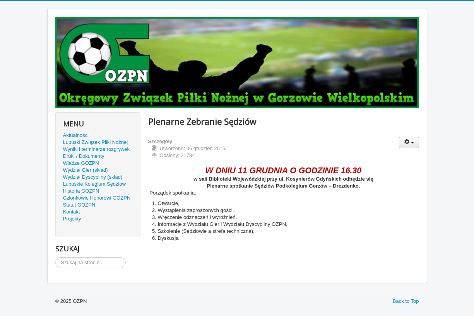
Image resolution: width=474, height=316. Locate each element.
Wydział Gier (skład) (85, 170)
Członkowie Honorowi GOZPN (97, 198)
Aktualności (76, 135)
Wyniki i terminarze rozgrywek (96, 149)
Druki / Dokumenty (83, 156)
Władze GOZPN (81, 163)
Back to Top (406, 301)
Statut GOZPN (79, 205)
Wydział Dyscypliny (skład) (93, 177)
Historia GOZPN (81, 191)
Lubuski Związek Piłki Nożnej (95, 142)
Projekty (72, 219)
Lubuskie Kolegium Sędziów (94, 184)
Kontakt (71, 212)
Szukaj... (55, 257)
